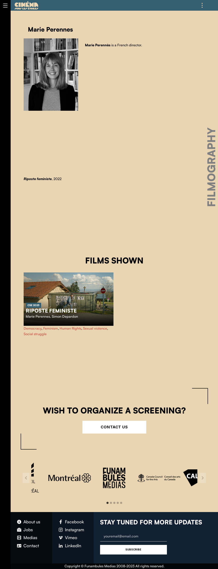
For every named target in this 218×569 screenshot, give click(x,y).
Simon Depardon (65, 316)
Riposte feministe (51, 310)
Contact (31, 545)
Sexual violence (95, 328)
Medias (30, 537)
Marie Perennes (38, 316)
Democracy (33, 328)
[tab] (107, 503)
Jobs (28, 529)
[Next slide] (202, 478)
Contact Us (114, 427)
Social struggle (35, 334)
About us (31, 521)
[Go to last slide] (26, 478)
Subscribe (133, 549)
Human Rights (70, 328)
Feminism (50, 328)
